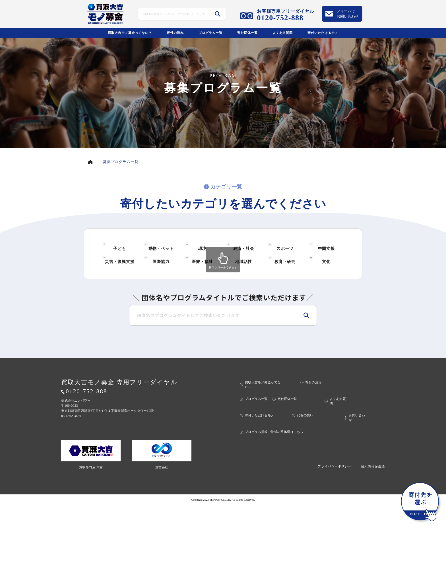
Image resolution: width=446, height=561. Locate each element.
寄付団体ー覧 (247, 32)
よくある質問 (282, 32)
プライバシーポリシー (335, 521)
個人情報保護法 (373, 521)
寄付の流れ (175, 32)
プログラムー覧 (210, 32)
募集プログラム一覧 (120, 162)
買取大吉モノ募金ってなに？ (130, 32)
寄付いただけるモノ (322, 32)
